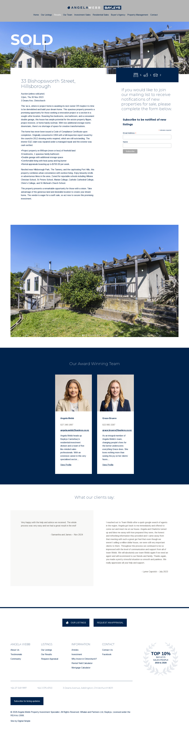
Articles (75, 650)
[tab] (82, 335)
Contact (154, 15)
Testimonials (16, 654)
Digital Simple (24, 721)
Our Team (67, 15)
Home (36, 15)
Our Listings (46, 15)
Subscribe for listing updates (27, 701)
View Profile (65, 465)
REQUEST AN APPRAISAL (110, 623)
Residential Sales (101, 15)
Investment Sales (82, 15)
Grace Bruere (109, 418)
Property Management (137, 15)
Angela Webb (67, 418)
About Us (14, 650)
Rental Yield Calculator (82, 663)
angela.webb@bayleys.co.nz (74, 430)
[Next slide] (174, 281)
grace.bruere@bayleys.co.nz (117, 430)
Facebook (106, 654)
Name (125, 142)
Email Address (129, 133)
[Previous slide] (15, 281)
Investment (77, 654)
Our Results (46, 654)
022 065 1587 (108, 425)
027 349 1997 (66, 425)
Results (57, 15)
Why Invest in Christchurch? (84, 659)
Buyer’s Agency (118, 15)
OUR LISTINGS (76, 622)
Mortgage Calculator (81, 668)
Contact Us (107, 650)
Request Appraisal (49, 659)
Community (15, 659)
